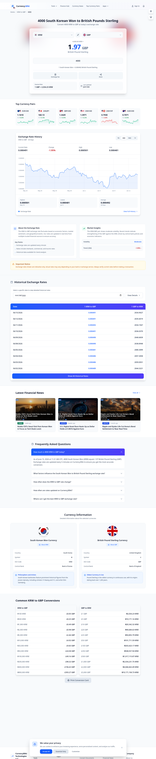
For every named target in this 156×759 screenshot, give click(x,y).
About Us (129, 758)
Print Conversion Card (78, 680)
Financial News (108, 758)
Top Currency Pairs (93, 6)
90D (129, 138)
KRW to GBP (21, 12)
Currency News (77, 6)
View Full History (131, 211)
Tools (35, 758)
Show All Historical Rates (78, 376)
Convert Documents (87, 758)
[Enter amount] (78, 61)
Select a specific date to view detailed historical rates (31, 290)
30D (123, 138)
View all (136, 393)
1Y (135, 138)
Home (12, 12)
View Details (134, 295)
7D (118, 138)
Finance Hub (64, 6)
